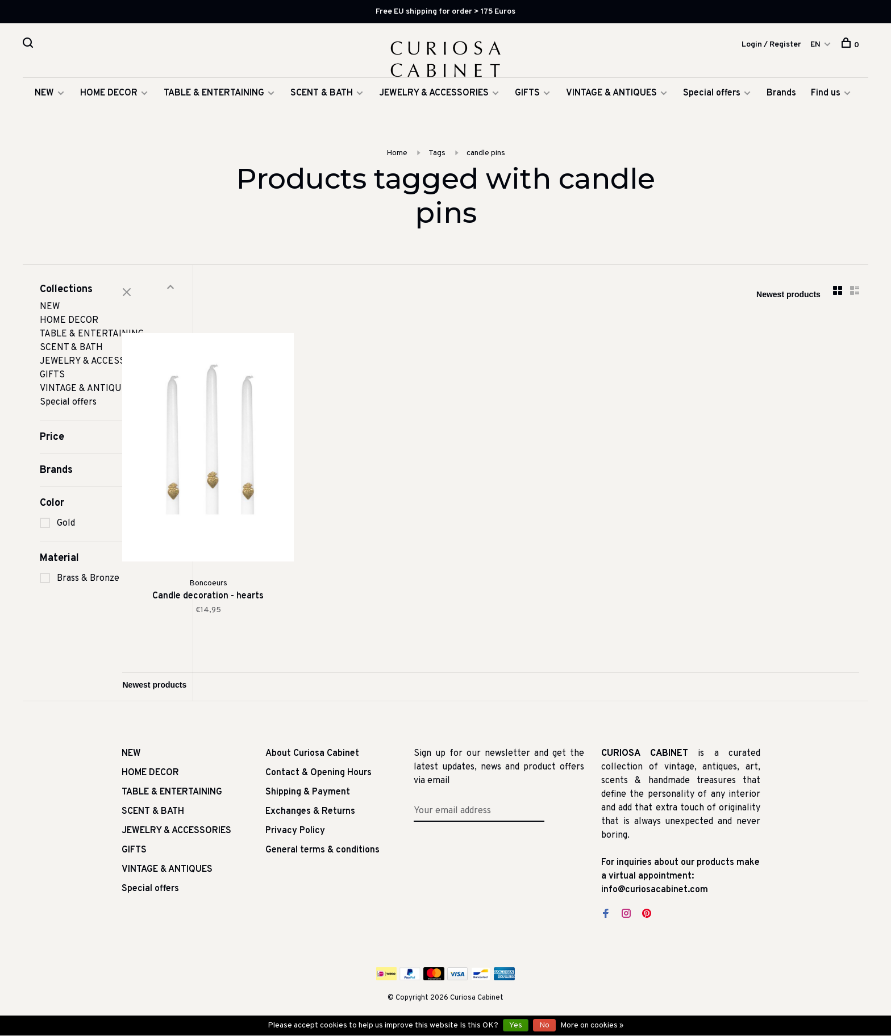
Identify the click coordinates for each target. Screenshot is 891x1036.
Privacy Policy (295, 825)
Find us (825, 111)
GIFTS (527, 111)
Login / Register (771, 46)
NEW (44, 111)
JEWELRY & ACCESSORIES (434, 111)
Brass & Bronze (88, 596)
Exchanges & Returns (310, 806)
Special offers (711, 111)
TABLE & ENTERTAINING (214, 111)
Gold (66, 541)
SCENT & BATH (321, 111)
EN (815, 46)
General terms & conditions (322, 844)
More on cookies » (591, 1025)
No (544, 1025)
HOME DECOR (109, 111)
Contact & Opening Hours (318, 767)
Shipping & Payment (307, 786)
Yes (515, 1025)
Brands (781, 111)
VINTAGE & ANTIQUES (611, 111)
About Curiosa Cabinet (312, 748)
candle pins (486, 171)
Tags (437, 171)
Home (396, 171)
